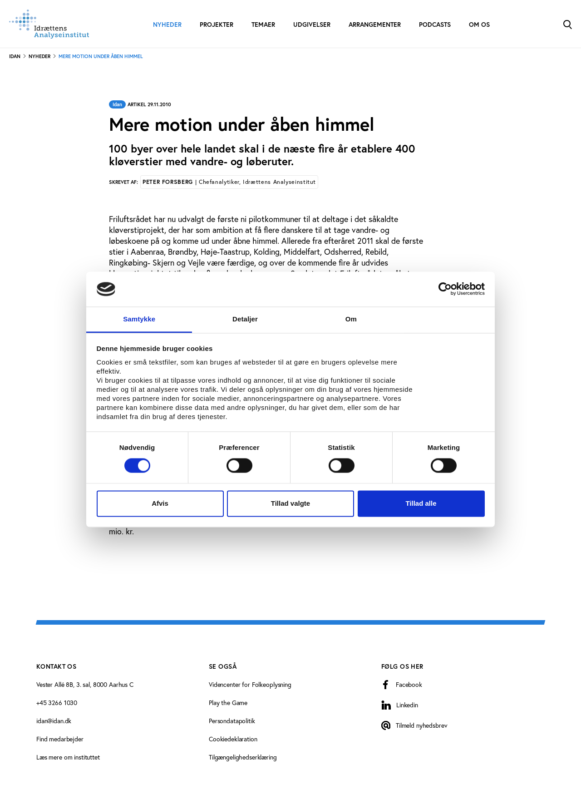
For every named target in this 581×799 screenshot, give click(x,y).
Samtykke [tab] (139, 319)
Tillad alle (420, 503)
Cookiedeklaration (233, 739)
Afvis (160, 503)
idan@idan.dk (53, 720)
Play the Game (228, 702)
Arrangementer (375, 24)
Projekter (216, 24)
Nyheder (167, 24)
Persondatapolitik (232, 720)
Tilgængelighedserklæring (243, 757)
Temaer (263, 24)
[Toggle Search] (567, 24)
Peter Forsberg (229, 182)
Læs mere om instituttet (68, 757)
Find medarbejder (60, 739)
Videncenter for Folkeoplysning (250, 684)
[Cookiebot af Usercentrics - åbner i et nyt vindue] (445, 289)
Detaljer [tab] (245, 319)
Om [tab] (351, 319)
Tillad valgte (290, 503)
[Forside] (49, 24)
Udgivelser (311, 24)
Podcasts (435, 24)
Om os (479, 24)
